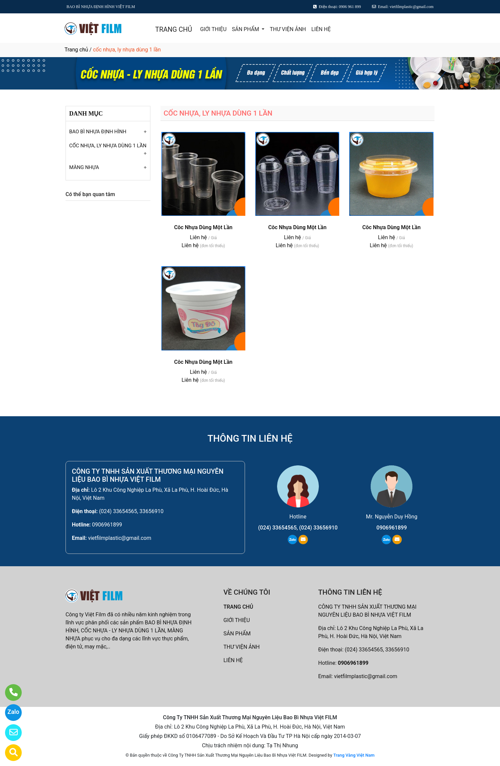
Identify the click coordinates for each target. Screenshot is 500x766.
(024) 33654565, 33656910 (131, 511)
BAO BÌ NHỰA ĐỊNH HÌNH (97, 132)
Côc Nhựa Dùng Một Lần (203, 227)
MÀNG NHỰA (84, 167)
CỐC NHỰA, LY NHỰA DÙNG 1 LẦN (107, 146)
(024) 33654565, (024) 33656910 (298, 527)
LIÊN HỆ (321, 29)
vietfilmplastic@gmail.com (119, 538)
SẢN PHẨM (246, 29)
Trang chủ (76, 49)
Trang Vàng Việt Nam (353, 755)
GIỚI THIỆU (213, 29)
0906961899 (107, 524)
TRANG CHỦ (173, 29)
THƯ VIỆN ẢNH (288, 29)
